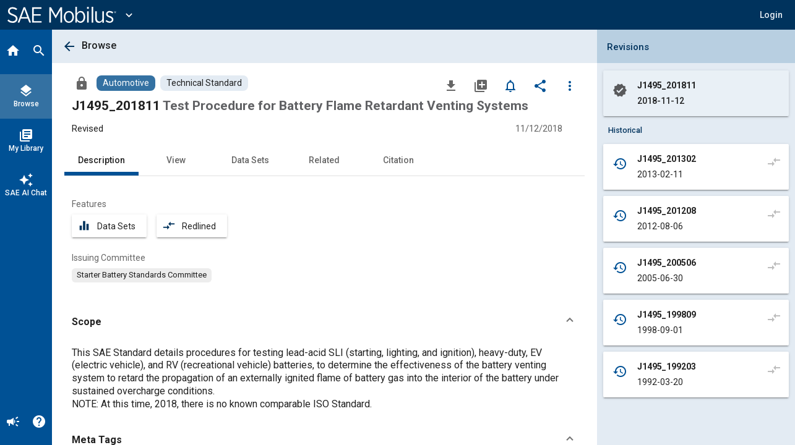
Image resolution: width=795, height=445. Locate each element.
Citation (398, 160)
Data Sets (250, 160)
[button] (771, 15)
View (176, 160)
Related (324, 160)
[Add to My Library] (480, 85)
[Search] (39, 52)
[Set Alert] (510, 85)
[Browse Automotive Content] (126, 83)
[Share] (540, 85)
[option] (142, 275)
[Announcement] (13, 422)
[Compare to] (774, 161)
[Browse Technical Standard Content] (204, 83)
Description (101, 160)
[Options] (569, 85)
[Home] (13, 52)
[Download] (451, 85)
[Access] (81, 82)
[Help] (39, 422)
